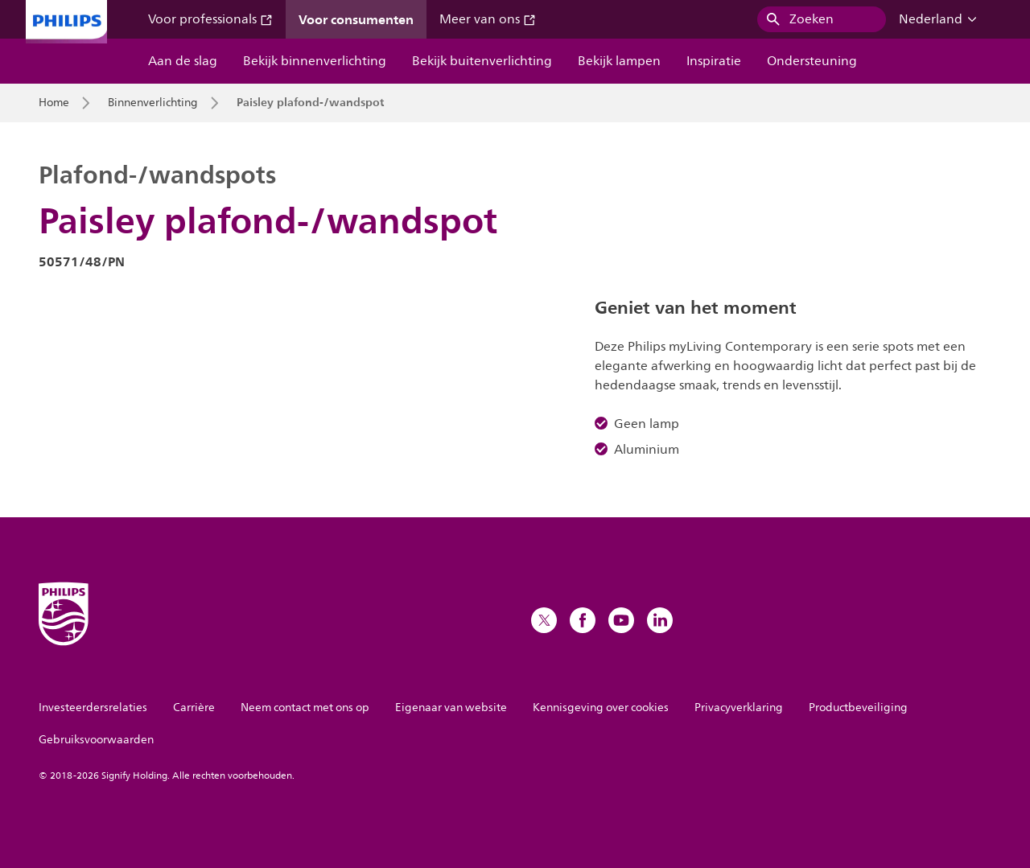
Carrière (194, 707)
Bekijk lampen (619, 61)
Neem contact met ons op (305, 707)
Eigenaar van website (451, 707)
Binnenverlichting (153, 103)
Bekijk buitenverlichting (482, 61)
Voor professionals (210, 19)
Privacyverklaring (738, 707)
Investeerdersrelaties (93, 707)
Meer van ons (487, 19)
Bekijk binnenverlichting (314, 61)
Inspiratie (713, 61)
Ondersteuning (812, 61)
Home (54, 103)
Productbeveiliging (858, 707)
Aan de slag (182, 61)
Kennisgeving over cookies (601, 707)
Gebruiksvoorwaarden (96, 739)
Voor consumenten (356, 19)
